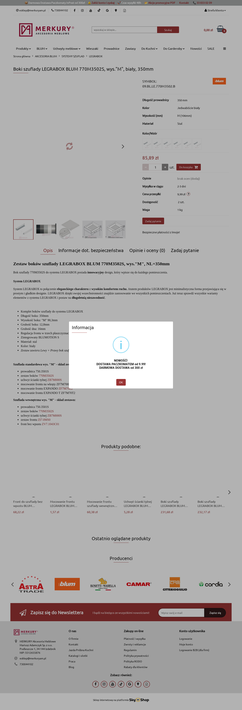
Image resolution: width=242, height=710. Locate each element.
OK (121, 382)
